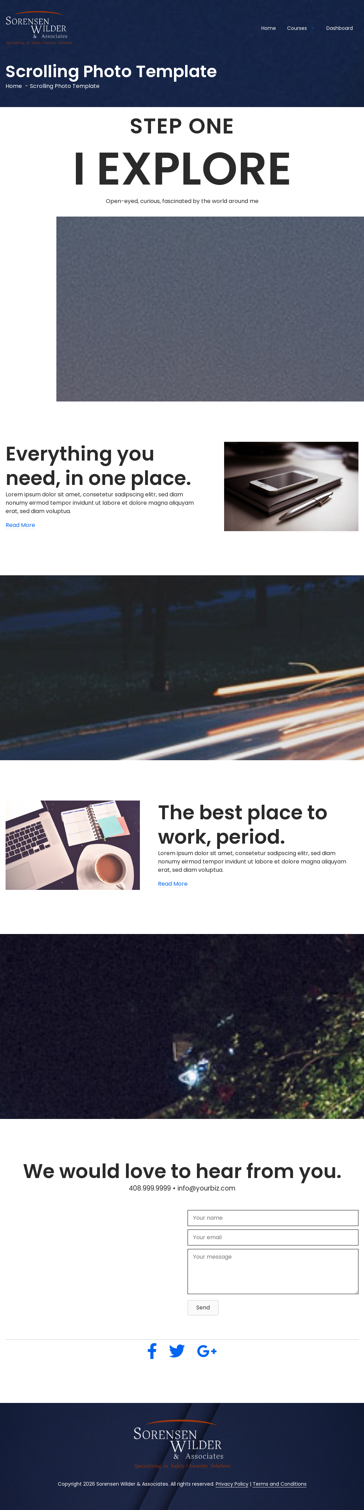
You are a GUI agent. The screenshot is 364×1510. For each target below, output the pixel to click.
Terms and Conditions (280, 1483)
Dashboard (339, 28)
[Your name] (273, 1218)
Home (268, 28)
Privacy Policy (232, 1483)
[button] (203, 1307)
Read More (20, 525)
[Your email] (273, 1237)
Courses (304, 28)
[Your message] (273, 1271)
